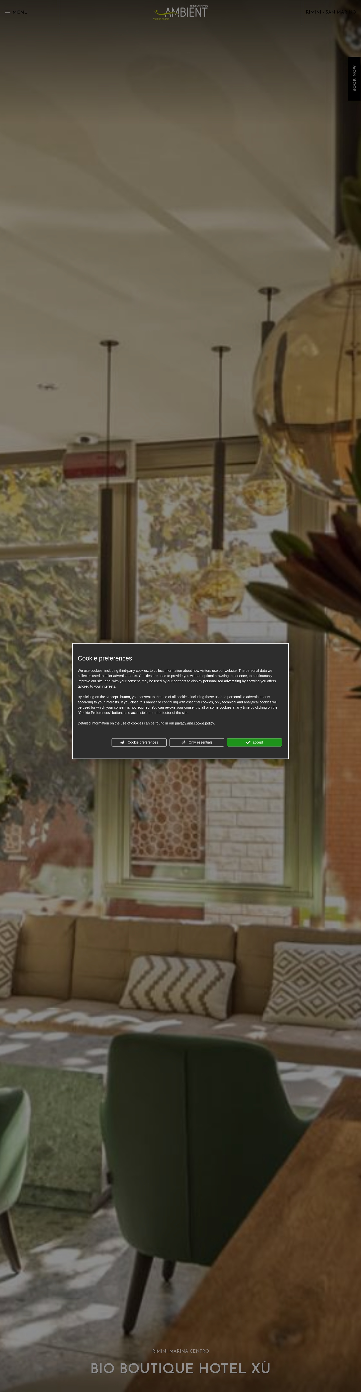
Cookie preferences (139, 742)
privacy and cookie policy (194, 723)
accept (254, 742)
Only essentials (197, 742)
